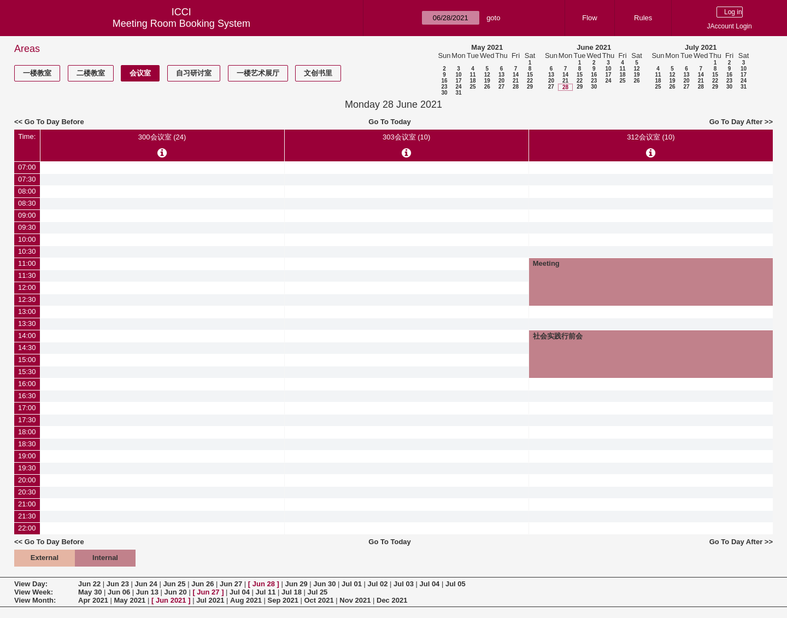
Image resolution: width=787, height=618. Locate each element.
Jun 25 (174, 584)
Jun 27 (231, 584)
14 (516, 75)
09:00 (27, 215)
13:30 (27, 323)
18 (472, 81)
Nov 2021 (355, 600)
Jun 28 (263, 584)
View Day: (31, 584)
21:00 (27, 504)
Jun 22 (89, 584)
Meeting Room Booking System (181, 23)
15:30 (27, 372)
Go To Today (389, 122)
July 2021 (701, 47)
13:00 (27, 311)
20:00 (27, 480)
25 (472, 87)
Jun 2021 (171, 600)
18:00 (27, 432)
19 (487, 81)
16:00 (27, 384)
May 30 (90, 592)
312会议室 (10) (650, 137)
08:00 (27, 191)
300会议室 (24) (162, 137)
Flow (589, 18)
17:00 (27, 408)
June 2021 (594, 47)
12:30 (27, 299)
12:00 (27, 287)
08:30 (27, 203)
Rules (643, 18)
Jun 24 (146, 584)
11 (472, 75)
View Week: (33, 592)
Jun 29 (296, 584)
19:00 (27, 456)
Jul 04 (429, 584)
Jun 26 (202, 584)
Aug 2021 (246, 600)
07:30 (27, 179)
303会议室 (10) (406, 137)
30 (444, 93)
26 (487, 87)
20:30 (27, 492)
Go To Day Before (54, 122)
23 (444, 87)
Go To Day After (736, 122)
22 (530, 81)
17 (458, 81)
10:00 (27, 239)
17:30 (27, 420)
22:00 (27, 528)
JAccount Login (729, 26)
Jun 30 (324, 584)
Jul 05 (455, 584)
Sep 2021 (283, 600)
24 (458, 87)
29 (530, 87)
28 (516, 87)
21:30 (27, 516)
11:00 (27, 263)
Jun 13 (147, 592)
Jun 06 (119, 592)
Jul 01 (352, 584)
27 (501, 87)
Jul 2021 (210, 600)
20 (501, 81)
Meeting (546, 263)
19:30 (27, 468)
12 (487, 75)
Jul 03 (403, 584)
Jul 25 (317, 592)
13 (501, 75)
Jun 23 (118, 584)
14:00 (27, 335)
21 (516, 81)
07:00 (27, 167)
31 (458, 93)
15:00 (27, 359)
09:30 (27, 227)
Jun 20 (176, 592)
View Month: (35, 600)
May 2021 (487, 47)
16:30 (27, 396)
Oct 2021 (318, 600)
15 (530, 75)
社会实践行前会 (558, 336)
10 (458, 75)
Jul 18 (291, 592)
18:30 (27, 444)
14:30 (27, 347)
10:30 (27, 251)
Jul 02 (378, 584)
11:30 (27, 275)
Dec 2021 (392, 600)
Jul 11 (266, 592)
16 (444, 81)
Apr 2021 (93, 600)
